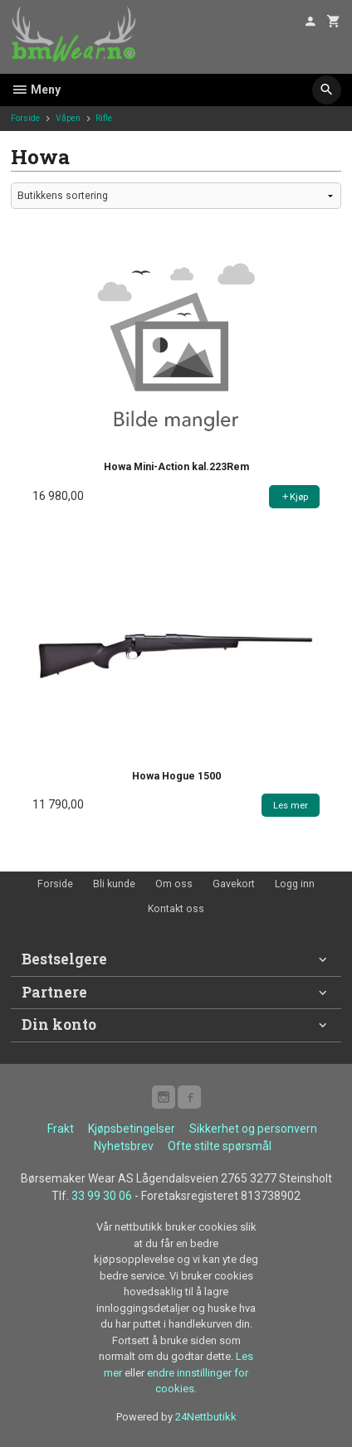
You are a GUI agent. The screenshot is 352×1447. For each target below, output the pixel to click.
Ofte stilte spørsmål (219, 1146)
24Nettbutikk (206, 1417)
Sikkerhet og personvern (253, 1128)
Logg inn (295, 884)
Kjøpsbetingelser (131, 1128)
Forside (25, 118)
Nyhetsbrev (124, 1146)
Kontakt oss (176, 909)
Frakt (60, 1128)
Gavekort (234, 884)
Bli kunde (114, 884)
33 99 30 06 (101, 1195)
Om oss (174, 884)
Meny (36, 89)
